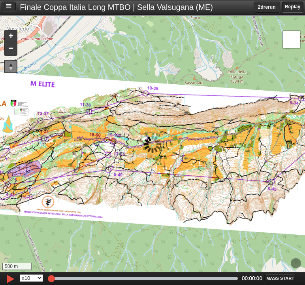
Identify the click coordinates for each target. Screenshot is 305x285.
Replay (292, 7)
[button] (11, 37)
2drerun (267, 7)
